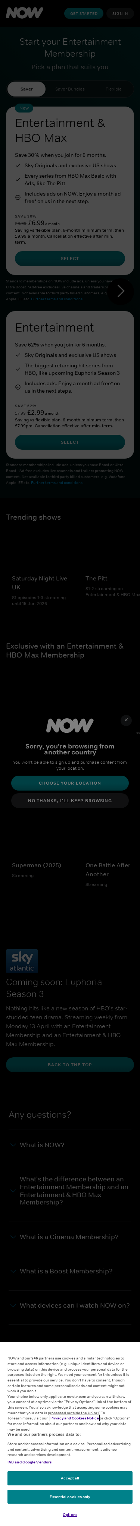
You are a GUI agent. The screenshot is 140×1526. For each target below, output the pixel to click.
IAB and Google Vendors (29, 1462)
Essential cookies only (70, 1497)
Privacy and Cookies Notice (74, 1418)
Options (70, 1515)
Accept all (70, 1478)
